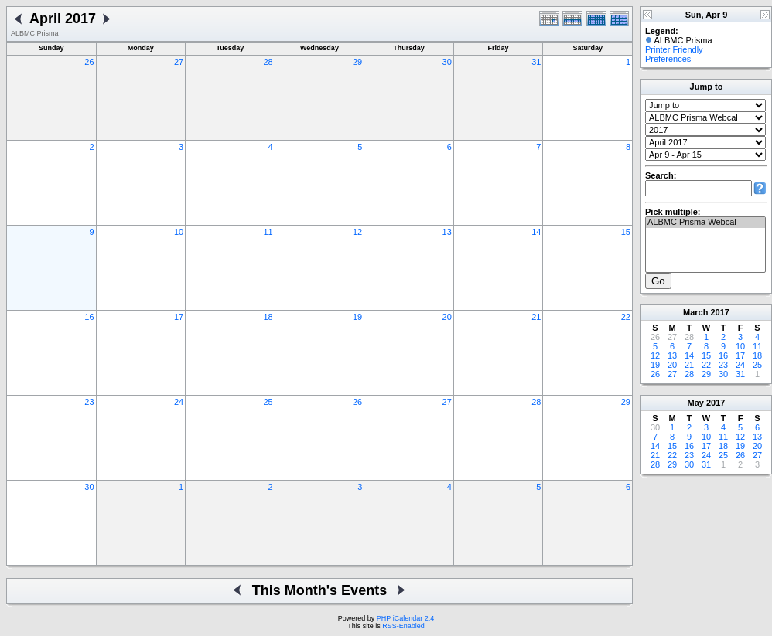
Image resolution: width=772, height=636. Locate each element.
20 (447, 316)
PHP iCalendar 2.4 (405, 618)
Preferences (668, 58)
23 (89, 401)
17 (178, 316)
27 (178, 61)
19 (357, 316)
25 (267, 401)
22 (625, 316)
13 (447, 231)
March (695, 312)
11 (267, 231)
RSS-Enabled (403, 626)
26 (89, 61)
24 (178, 401)
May (696, 402)
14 (536, 231)
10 (178, 231)
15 (625, 231)
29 (357, 61)
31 (536, 61)
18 (267, 316)
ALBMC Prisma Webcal (705, 222)
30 (447, 61)
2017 (719, 312)
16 (89, 316)
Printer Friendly (674, 49)
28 (267, 61)
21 (536, 316)
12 (357, 231)
